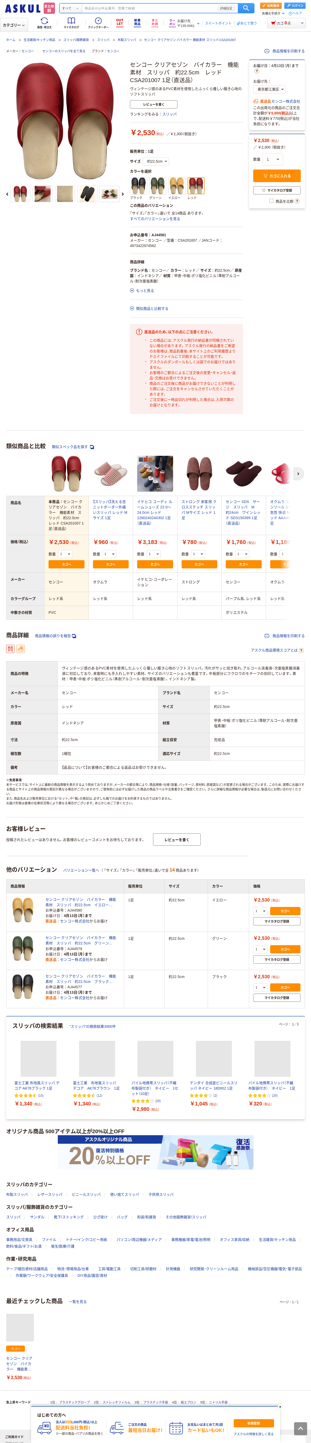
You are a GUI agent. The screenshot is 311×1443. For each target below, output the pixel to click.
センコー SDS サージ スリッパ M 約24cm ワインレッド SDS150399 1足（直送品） (243, 512)
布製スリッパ (127, 40)
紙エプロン (188, 1402)
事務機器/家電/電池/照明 (190, 1240)
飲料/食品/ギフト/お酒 (24, 1246)
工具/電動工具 (109, 1269)
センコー (28, 51)
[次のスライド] (123, 194)
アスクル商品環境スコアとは (277, 650)
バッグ (122, 1217)
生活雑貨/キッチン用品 (39, 40)
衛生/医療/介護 (63, 1246)
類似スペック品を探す (73, 447)
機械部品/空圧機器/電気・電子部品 (275, 1269)
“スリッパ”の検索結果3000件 (92, 1026)
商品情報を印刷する (284, 51)
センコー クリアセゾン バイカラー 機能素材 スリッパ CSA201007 (190, 40)
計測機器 (173, 1269)
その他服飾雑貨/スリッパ (186, 1217)
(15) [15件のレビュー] (41, 1095)
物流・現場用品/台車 (73, 1269)
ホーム (10, 40)
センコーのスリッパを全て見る (64, 51)
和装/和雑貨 (146, 1217)
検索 (246, 8)
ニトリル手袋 (218, 1402)
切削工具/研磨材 (143, 1269)
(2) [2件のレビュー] (215, 1095)
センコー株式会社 (285, 101)
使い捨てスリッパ (124, 1194)
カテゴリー (14, 25)
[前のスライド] (7, 194)
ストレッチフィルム (116, 1402)
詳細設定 (226, 8)
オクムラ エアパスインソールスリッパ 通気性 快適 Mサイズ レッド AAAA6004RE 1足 (288, 512)
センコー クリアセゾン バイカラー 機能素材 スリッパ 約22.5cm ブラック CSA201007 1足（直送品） (80, 979)
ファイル (49, 1240)
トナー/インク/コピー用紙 (86, 1240)
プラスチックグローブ (74, 1402)
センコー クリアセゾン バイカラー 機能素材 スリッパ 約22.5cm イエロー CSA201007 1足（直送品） (80, 902)
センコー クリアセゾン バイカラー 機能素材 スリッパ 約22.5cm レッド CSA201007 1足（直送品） (20, 1364)
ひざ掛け (100, 1217)
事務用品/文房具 (19, 1240)
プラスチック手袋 (155, 1402)
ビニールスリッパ (86, 1194)
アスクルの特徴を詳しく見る (254, 1434)
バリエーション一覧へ (81, 870)
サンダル (37, 1217)
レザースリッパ (49, 1194)
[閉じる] (280, 1406)
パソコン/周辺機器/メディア (139, 1240)
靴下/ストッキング (69, 1217)
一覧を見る (78, 1302)
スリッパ (103, 40)
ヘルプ (297, 13)
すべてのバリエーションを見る (155, 219)
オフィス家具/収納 (235, 1240)
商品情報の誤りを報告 (55, 636)
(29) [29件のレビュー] (158, 1101)
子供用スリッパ (161, 1194)
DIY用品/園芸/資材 (92, 1275)
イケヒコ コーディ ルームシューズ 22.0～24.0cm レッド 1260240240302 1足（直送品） (154, 512)
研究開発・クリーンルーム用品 (214, 1269)
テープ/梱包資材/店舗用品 (27, 1269)
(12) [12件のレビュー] (99, 1095)
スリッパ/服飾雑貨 (76, 40)
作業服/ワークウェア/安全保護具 (42, 1275)
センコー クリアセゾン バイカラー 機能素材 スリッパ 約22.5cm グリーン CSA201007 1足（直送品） (80, 941)
